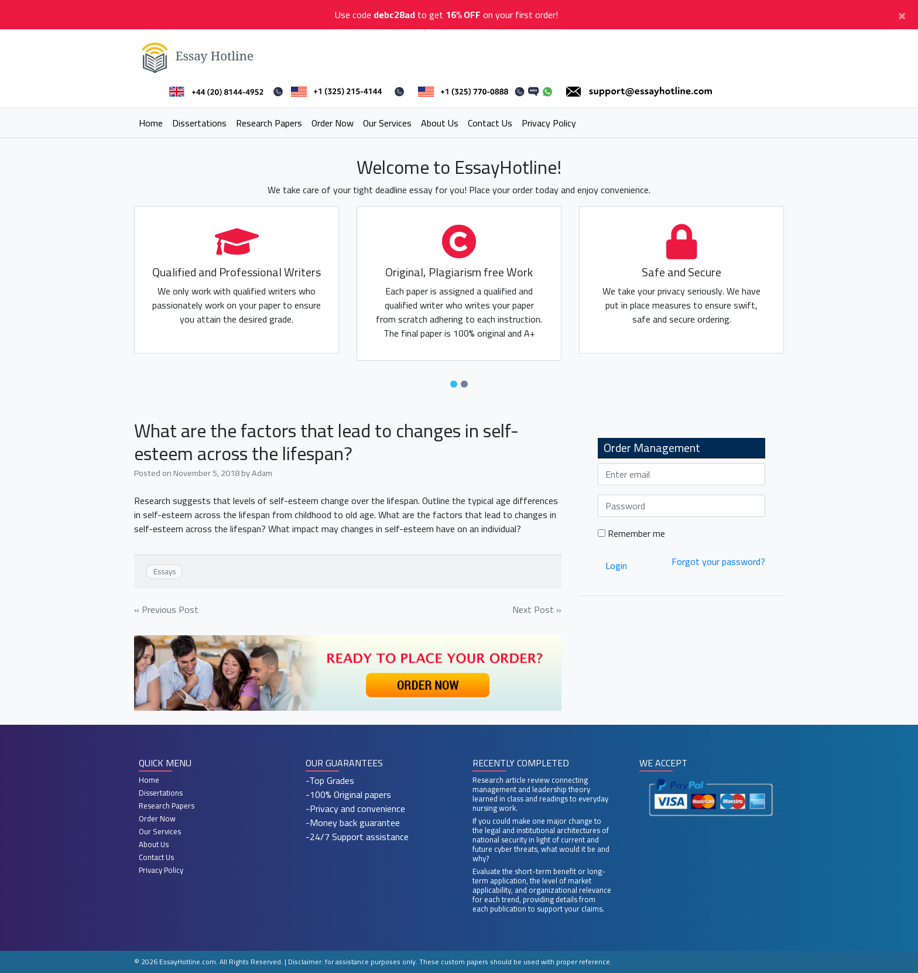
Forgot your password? (718, 561)
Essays (164, 571)
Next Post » (536, 609)
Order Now (332, 123)
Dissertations (199, 123)
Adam (262, 473)
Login (616, 565)
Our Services (387, 123)
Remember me (631, 533)
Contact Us (490, 123)
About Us (439, 123)
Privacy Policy (549, 123)
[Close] (901, 15)
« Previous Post (166, 609)
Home (151, 123)
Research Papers (269, 123)
